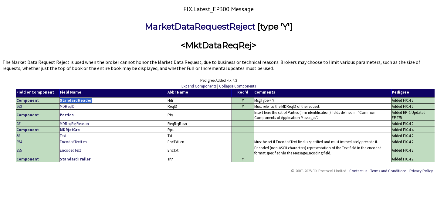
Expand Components (198, 86)
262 (19, 106)
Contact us (358, 170)
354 (19, 141)
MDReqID (67, 106)
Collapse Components (237, 86)
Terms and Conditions (388, 170)
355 (19, 150)
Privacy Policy (421, 170)
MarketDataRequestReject (200, 26)
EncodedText (70, 150)
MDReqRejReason (74, 123)
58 (18, 135)
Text (63, 135)
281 (19, 123)
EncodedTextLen (73, 141)
